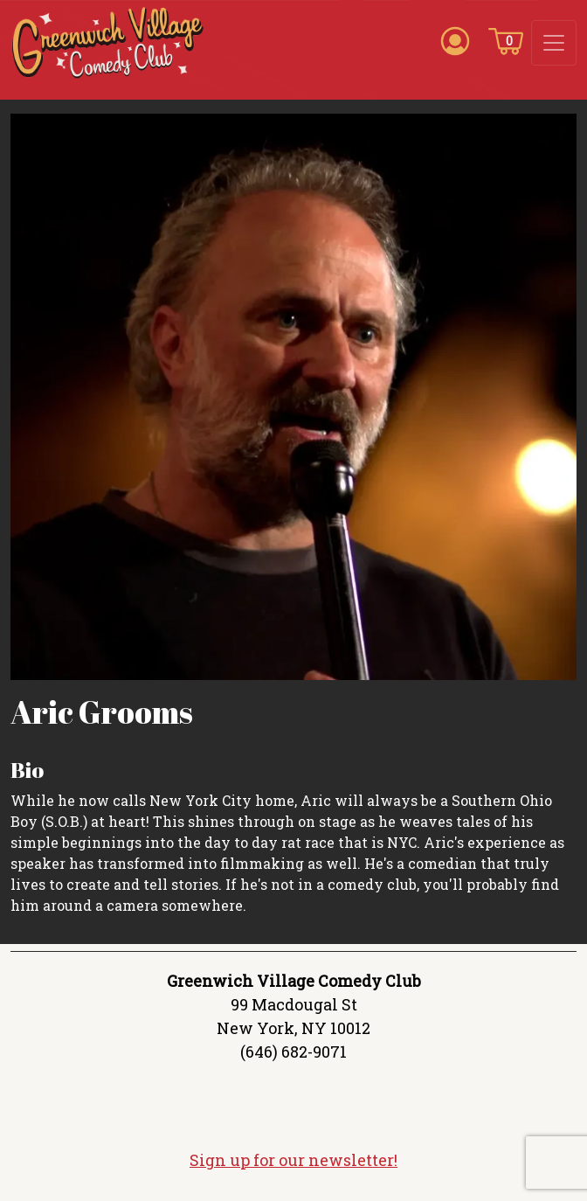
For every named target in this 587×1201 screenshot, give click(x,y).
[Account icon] (455, 40)
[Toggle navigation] (554, 43)
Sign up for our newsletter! (293, 1162)
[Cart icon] (505, 40)
